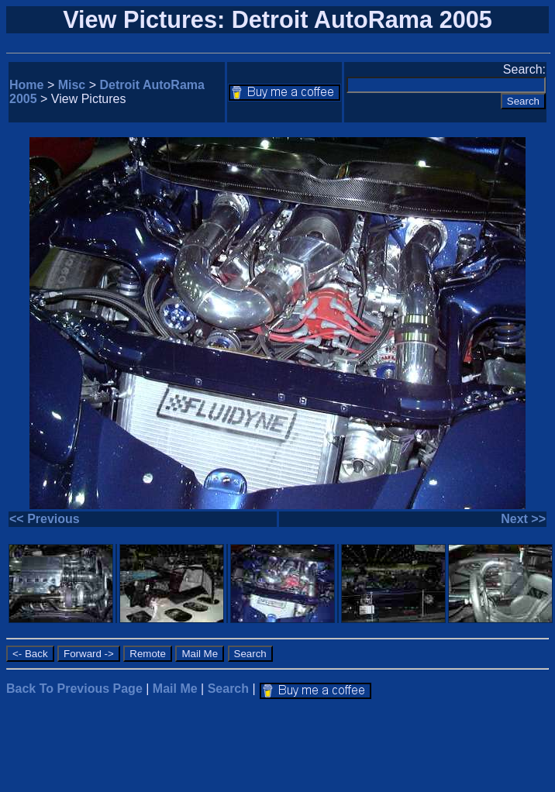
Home (26, 84)
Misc (72, 84)
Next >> (523, 518)
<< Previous (44, 518)
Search (228, 688)
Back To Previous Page (74, 688)
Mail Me (175, 688)
